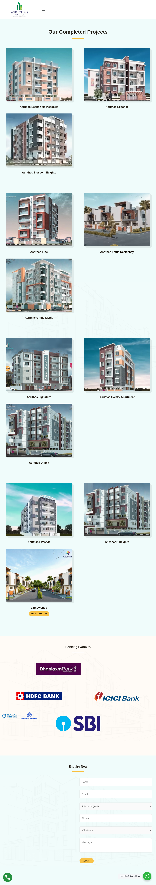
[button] (44, 9)
